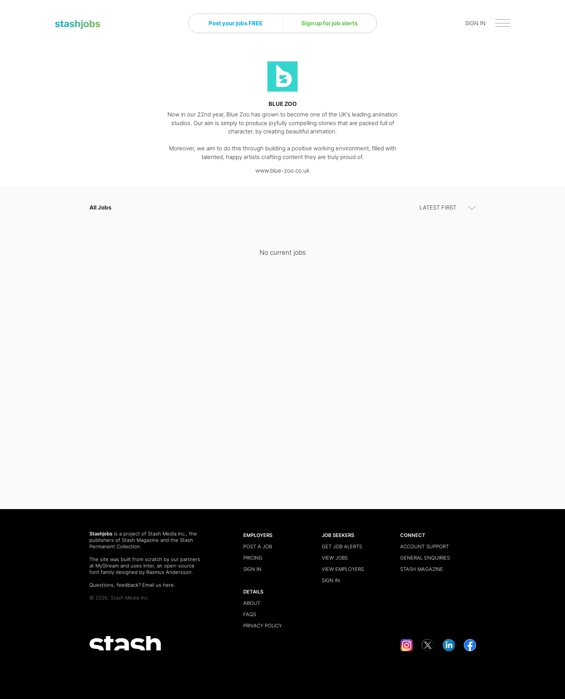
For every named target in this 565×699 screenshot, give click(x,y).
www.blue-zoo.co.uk (282, 170)
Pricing (253, 558)
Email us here (158, 585)
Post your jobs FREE (236, 23)
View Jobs (335, 558)
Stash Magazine (140, 540)
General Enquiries (425, 558)
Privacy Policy (262, 626)
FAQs (249, 614)
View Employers (343, 569)
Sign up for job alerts (329, 23)
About (251, 603)
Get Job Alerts (342, 546)
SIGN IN (475, 23)
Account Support (424, 546)
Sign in (252, 569)
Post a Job (257, 546)
